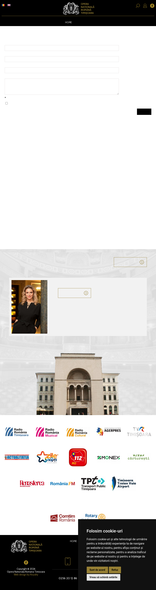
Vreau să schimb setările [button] (103, 577)
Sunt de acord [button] (97, 569)
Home (67, 22)
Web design (20, 574)
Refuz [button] (115, 569)
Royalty (34, 574)
